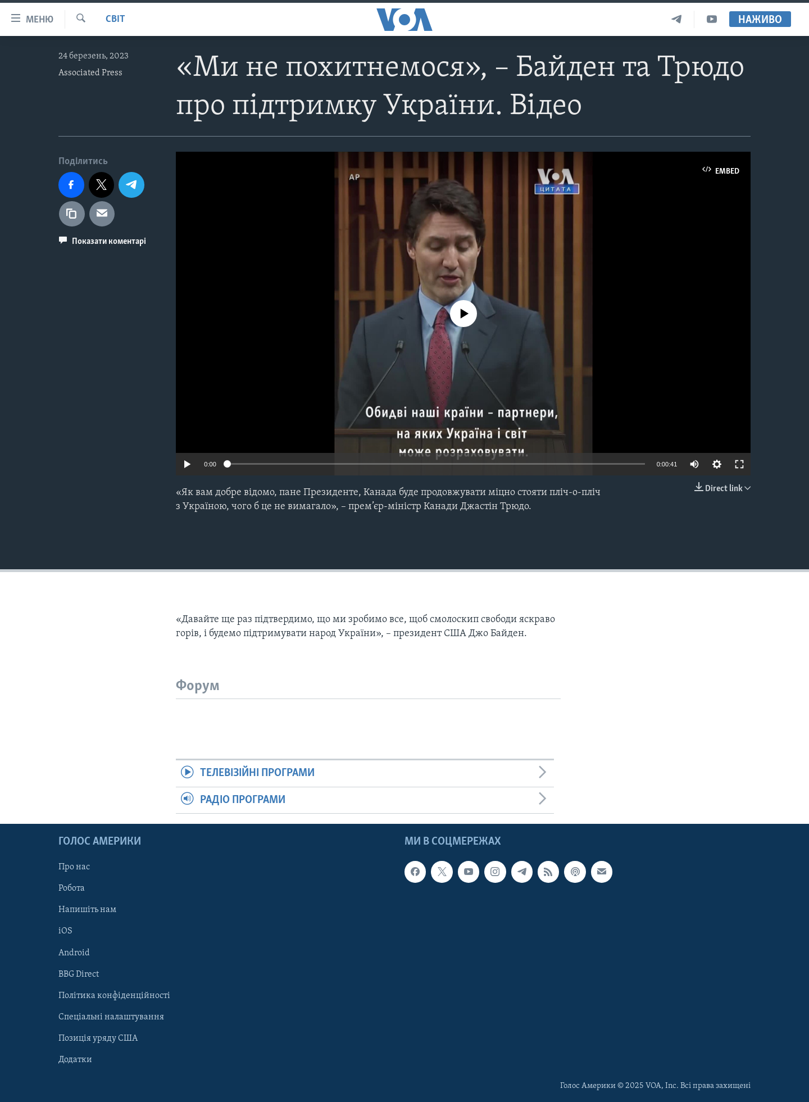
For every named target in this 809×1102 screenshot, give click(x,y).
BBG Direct (78, 974)
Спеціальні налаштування (111, 1017)
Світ (115, 19)
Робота (71, 888)
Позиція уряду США (98, 1038)
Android (74, 953)
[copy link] (72, 214)
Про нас (74, 867)
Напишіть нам (87, 909)
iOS (65, 931)
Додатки (75, 1059)
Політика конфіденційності (114, 995)
